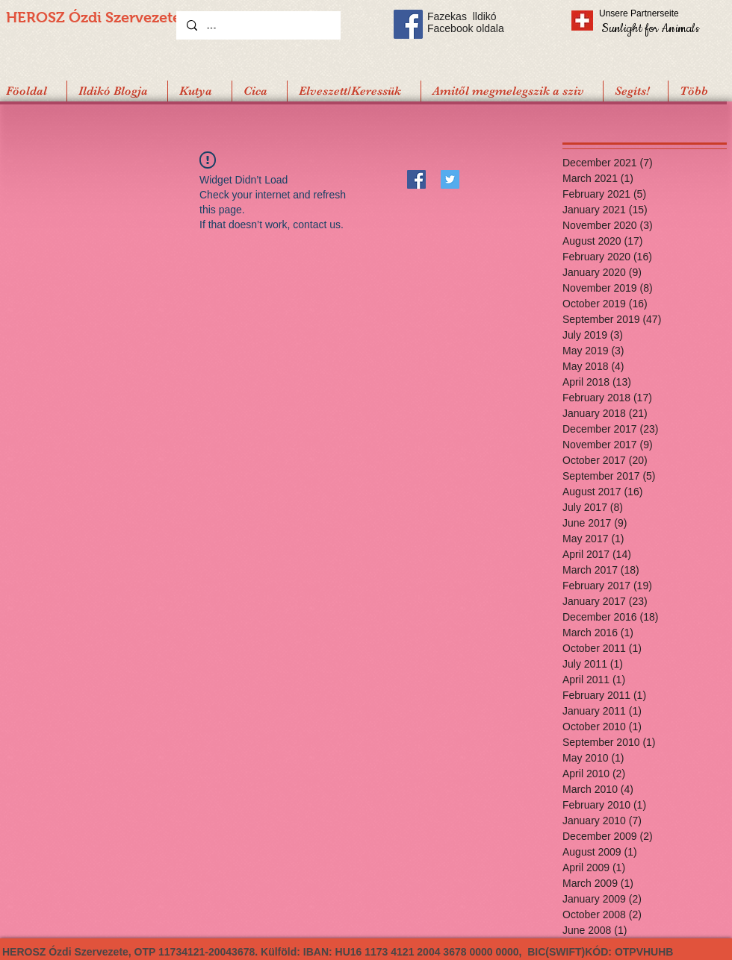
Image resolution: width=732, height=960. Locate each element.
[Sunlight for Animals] (649, 28)
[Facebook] (416, 179)
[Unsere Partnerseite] (659, 13)
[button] (635, 91)
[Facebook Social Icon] (408, 24)
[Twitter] (450, 179)
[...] (257, 25)
